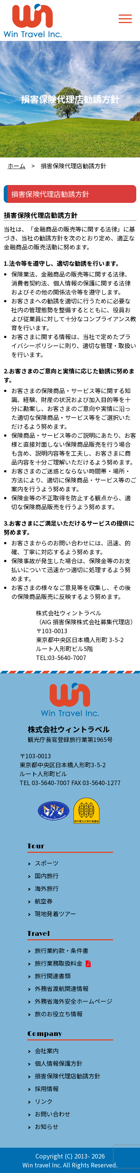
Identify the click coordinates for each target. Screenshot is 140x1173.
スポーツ (47, 862)
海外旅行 (47, 888)
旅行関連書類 (53, 975)
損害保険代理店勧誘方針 (67, 1075)
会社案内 (47, 1050)
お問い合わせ (53, 1113)
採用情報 (47, 1088)
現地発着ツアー (55, 913)
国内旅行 (47, 875)
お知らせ (47, 1126)
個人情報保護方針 (59, 1063)
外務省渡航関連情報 (61, 988)
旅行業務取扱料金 (63, 963)
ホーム (16, 165)
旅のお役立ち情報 (59, 1013)
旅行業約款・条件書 (61, 950)
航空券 (44, 900)
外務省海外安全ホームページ (73, 1001)
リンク (44, 1101)
